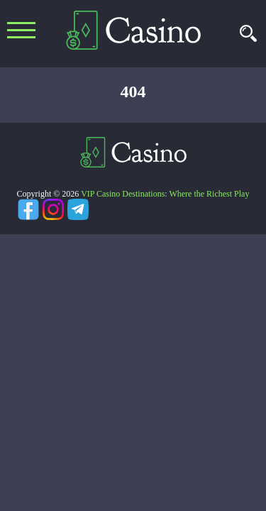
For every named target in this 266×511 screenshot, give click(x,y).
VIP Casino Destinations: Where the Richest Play (165, 194)
